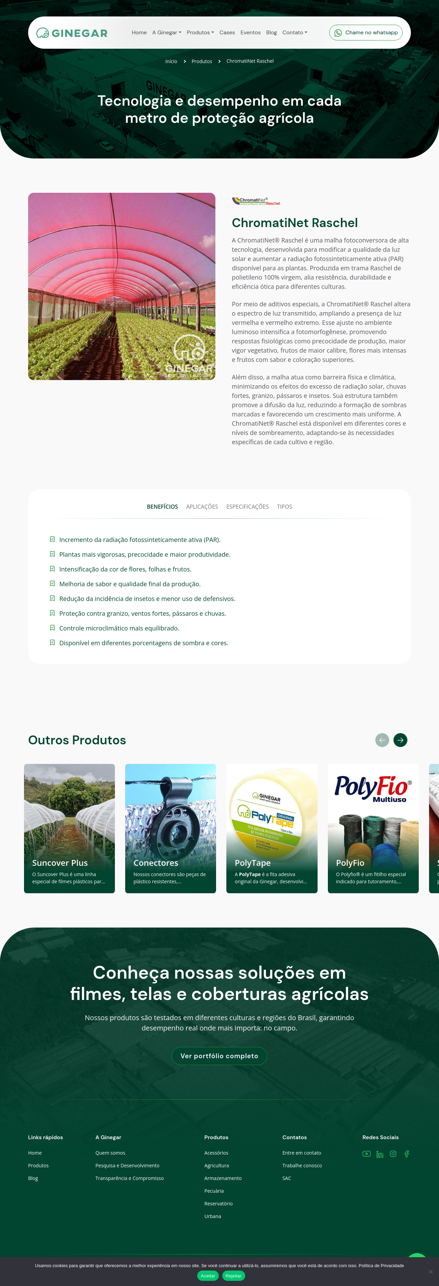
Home (35, 1152)
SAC (286, 1178)
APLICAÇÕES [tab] (202, 506)
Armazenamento (223, 1178)
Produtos (202, 61)
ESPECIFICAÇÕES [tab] (247, 506)
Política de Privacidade (381, 1265)
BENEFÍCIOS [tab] (162, 506)
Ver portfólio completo (219, 1056)
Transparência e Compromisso (129, 1178)
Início (171, 61)
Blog (33, 1178)
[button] (166, 32)
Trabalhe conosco (302, 1165)
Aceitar (208, 1275)
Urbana (212, 1216)
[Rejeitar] (430, 1271)
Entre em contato (301, 1152)
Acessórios (216, 1152)
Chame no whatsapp (366, 32)
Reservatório (218, 1203)
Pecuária (214, 1191)
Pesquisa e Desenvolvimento (127, 1165)
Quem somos (110, 1152)
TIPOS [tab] (284, 506)
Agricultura (216, 1165)
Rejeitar (234, 1275)
